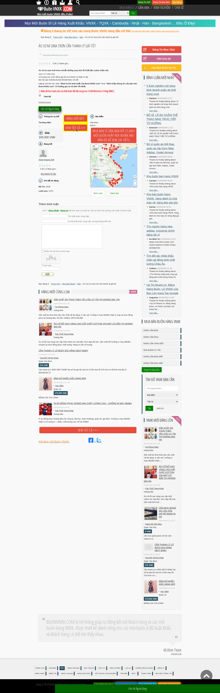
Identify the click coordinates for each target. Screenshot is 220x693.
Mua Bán (52, 668)
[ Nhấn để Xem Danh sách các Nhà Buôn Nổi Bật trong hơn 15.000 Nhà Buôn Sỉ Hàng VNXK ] (76, 91)
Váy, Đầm (59, 386)
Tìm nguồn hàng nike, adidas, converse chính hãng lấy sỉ (161, 230)
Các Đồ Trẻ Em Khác (49, 358)
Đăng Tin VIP (144, 2)
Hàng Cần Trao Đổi (153, 343)
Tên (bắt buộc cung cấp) (78, 216)
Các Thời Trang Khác (64, 334)
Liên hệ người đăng (50, 109)
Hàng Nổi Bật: (75, 118)
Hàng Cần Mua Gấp (153, 363)
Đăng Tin (52, 673)
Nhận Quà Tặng (83, 673)
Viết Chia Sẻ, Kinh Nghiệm (105, 673)
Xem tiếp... (154, 111)
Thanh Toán (146, 673)
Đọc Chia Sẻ (89, 668)
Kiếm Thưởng (115, 668)
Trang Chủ (39, 668)
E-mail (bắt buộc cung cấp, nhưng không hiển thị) (89, 221)
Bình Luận (98, 193)
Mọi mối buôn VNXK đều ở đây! (55, 13)
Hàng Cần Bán (150, 330)
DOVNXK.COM (176, 654)
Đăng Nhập (54, 210)
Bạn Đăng (177, 2)
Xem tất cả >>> (76, 127)
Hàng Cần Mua (150, 337)
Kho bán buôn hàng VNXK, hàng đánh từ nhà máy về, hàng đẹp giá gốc (162, 198)
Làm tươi (47, 265)
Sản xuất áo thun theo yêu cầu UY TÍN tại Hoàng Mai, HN (87, 299)
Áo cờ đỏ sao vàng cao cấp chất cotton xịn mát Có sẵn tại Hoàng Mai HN (93, 325)
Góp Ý (133, 673)
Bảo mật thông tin (163, 673)
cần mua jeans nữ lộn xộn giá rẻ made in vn (167, 512)
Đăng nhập (39, 673)
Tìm (133, 13)
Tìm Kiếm (123, 673)
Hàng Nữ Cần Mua (153, 524)
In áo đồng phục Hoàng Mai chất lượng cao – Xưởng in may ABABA (93, 403)
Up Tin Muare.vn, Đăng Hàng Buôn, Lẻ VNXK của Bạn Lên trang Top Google (162, 289)
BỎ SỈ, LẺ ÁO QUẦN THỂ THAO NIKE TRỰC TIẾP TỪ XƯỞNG (162, 119)
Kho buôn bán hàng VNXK (163, 176)
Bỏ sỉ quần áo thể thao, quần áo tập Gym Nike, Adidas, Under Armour (161, 148)
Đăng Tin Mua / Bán (164, 49)
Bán (62, 668)
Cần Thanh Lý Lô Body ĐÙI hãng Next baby (63, 350)
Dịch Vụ (101, 668)
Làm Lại (160, 408)
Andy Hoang (46, 160)
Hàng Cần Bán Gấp (153, 356)
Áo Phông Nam (61, 307)
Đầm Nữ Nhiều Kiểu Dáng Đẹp (70, 378)
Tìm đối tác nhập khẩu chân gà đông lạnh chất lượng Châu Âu (161, 260)
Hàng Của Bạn (67, 673)
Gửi (47, 274)
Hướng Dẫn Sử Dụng (144, 668)
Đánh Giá (114, 193)
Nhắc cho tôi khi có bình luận (57, 251)
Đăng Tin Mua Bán (161, 2)
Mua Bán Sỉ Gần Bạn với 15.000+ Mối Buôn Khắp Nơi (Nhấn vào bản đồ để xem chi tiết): (113, 135)
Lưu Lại (128, 668)
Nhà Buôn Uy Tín (151, 350)
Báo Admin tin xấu (48, 173)
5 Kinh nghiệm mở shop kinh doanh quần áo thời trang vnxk (161, 90)
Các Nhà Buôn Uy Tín (163, 68)
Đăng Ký (65, 210)
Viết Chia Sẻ (164, 59)
